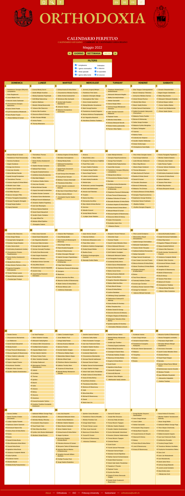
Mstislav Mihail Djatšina (40, 221)
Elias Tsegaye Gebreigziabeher (143, 89)
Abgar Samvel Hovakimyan (141, 257)
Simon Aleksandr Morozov (116, 246)
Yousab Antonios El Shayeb (142, 434)
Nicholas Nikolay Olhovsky (41, 420)
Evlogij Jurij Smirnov (13, 167)
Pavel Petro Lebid (88, 164)
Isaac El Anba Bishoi (114, 277)
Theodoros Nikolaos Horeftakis (168, 446)
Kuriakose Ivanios (138, 334)
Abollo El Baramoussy (165, 272)
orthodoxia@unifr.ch (130, 493)
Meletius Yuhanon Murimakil (66, 180)
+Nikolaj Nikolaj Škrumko (166, 288)
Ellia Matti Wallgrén (39, 178)
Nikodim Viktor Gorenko (165, 260)
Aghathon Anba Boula (115, 367)
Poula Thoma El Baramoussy (117, 195)
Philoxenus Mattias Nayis (65, 353)
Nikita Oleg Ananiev (164, 96)
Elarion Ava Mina (88, 198)
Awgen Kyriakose (12, 164)
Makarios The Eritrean (140, 188)
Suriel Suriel (112, 364)
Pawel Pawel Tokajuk (165, 358)
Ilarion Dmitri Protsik (13, 108)
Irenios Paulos (37, 120)
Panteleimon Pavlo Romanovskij (17, 158)
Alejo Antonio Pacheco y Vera (16, 265)
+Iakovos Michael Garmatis (141, 293)
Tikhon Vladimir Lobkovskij (15, 356)
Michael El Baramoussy (90, 396)
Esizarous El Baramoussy (91, 438)
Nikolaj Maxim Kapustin (140, 431)
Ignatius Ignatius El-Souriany (117, 324)
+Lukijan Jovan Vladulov (90, 216)
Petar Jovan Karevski (39, 234)
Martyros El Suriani (164, 282)
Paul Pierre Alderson (139, 277)
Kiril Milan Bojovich (13, 191)
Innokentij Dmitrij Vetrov (115, 261)
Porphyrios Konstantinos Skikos (168, 449)
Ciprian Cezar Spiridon (14, 188)
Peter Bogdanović (12, 94)
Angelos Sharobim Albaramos (117, 280)
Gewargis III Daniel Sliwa (116, 351)
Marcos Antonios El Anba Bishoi (143, 263)
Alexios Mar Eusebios (39, 111)
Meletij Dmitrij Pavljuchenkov (117, 164)
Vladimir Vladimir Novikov (91, 347)
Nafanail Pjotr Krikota (39, 169)
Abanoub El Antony (139, 437)
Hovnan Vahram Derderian (166, 167)
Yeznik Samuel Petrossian (116, 447)
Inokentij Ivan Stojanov (140, 138)
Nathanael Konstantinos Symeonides (65, 164)
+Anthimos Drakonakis (65, 290)
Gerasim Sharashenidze (166, 89)
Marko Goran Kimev (114, 271)
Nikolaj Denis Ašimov (114, 175)
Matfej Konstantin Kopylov (166, 434)
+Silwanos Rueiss (113, 226)
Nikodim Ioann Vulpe (13, 185)
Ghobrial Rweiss (163, 355)
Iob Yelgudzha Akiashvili (90, 117)
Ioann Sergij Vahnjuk (139, 337)
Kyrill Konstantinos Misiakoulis (16, 111)
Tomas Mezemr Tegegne (115, 423)
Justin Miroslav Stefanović (141, 161)
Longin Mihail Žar (38, 218)
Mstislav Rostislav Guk (90, 420)
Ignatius (35, 379)
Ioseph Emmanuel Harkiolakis (167, 237)
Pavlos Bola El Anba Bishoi (141, 443)
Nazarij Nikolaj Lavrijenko (15, 276)
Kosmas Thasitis (113, 240)
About (48, 493)
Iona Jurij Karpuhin (64, 413)
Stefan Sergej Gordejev (140, 122)
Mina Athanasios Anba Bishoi (16, 443)
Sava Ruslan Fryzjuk (13, 115)
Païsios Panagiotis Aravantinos (17, 198)
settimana (93, 53)
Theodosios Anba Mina (65, 183)
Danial (85, 399)
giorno (78, 53)
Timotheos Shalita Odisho (41, 181)
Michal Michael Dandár (14, 173)
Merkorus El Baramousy (90, 387)
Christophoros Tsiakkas (165, 285)
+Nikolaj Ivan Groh (164, 474)
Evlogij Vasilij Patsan (64, 340)
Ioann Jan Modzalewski (165, 455)
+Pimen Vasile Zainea (165, 111)
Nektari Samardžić (114, 100)
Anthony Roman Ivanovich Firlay (143, 287)
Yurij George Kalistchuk (140, 158)
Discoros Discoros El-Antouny (117, 312)
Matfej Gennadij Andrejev (116, 97)
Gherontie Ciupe (113, 237)
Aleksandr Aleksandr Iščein (66, 416)
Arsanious (36, 398)
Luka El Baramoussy (139, 446)
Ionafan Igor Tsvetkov (114, 342)
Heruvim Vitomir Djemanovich (142, 348)
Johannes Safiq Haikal (90, 337)
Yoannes (136, 131)
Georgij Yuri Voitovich (140, 290)
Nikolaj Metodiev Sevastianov (92, 105)
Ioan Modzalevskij (164, 458)
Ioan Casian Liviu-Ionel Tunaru (117, 249)
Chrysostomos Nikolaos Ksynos (68, 92)
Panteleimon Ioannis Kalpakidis (42, 268)
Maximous (61, 274)
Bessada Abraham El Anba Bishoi (118, 201)
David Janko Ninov (164, 461)
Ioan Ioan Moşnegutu (39, 206)
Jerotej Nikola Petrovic (90, 213)
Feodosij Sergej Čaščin (90, 170)
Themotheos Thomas (14, 179)
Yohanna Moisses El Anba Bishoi (143, 191)
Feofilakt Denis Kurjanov (40, 347)
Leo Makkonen (12, 340)
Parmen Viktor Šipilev (115, 129)
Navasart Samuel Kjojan (90, 362)
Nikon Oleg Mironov (139, 164)
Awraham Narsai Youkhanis (141, 201)
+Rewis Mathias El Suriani (15, 118)
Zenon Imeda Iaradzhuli (90, 102)
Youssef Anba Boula (13, 446)
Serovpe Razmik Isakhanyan (92, 359)
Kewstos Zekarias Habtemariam (118, 435)
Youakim (85, 195)
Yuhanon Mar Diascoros (40, 108)
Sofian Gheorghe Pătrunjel (66, 254)
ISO (74, 493)
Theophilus (136, 355)
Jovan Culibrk (137, 421)
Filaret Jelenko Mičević (65, 194)
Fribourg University (90, 493)
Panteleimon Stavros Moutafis (92, 416)
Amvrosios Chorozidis (165, 348)
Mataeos (136, 351)
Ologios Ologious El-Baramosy (117, 316)
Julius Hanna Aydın (13, 246)
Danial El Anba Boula (14, 440)
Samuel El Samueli (114, 413)
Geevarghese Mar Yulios (90, 99)
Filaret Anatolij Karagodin (65, 248)
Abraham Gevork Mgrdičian (116, 454)
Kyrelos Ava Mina (113, 472)
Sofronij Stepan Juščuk (165, 102)
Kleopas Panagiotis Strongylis (16, 201)
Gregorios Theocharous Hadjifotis (93, 161)
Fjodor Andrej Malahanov (65, 420)
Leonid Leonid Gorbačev (166, 468)
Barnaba (110, 181)
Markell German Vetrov (115, 334)
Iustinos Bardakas (113, 292)
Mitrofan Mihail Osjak (64, 359)
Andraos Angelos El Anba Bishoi (17, 182)
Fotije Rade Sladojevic (65, 265)
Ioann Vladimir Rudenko (90, 167)
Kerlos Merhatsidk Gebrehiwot (117, 432)
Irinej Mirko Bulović (38, 264)
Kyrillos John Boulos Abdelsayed (43, 432)
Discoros (35, 395)
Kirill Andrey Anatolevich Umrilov (168, 173)
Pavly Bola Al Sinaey (114, 286)
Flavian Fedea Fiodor (39, 356)
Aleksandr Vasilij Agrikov (141, 245)
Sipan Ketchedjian (13, 359)
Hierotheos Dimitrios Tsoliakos (92, 120)
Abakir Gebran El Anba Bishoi (67, 283)
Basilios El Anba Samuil (140, 176)
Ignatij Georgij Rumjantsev (15, 176)
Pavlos (9, 434)
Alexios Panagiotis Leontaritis (167, 337)
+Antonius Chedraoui (89, 441)
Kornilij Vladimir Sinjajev (65, 350)
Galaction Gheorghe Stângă (91, 96)
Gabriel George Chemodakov (142, 241)
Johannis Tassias (63, 107)
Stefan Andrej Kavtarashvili (66, 96)
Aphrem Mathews (38, 102)
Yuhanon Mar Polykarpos (65, 234)
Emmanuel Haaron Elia (14, 427)
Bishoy (35, 392)
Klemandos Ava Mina (89, 201)
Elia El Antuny (162, 275)
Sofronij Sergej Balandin (40, 416)
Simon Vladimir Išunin (64, 429)
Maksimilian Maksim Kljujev (66, 356)
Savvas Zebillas (12, 413)
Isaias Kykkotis (12, 455)
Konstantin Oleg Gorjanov (41, 423)
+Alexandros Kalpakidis (165, 378)
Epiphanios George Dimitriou (142, 198)
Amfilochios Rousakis (165, 440)
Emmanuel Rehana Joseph (166, 263)
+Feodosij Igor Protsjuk (14, 279)
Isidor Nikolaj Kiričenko (115, 154)
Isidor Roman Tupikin (165, 164)
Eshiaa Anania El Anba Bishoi (67, 89)
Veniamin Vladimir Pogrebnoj (42, 202)
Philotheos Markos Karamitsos (67, 362)
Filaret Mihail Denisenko (115, 348)
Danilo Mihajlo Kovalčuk (40, 92)
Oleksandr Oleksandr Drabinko (168, 99)
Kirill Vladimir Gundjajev (115, 252)
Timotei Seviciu (12, 334)
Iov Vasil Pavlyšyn (38, 334)
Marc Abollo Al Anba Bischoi (91, 204)
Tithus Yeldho (37, 158)
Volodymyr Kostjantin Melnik (167, 257)
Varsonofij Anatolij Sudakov (166, 234)
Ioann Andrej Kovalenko (90, 179)
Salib (84, 390)
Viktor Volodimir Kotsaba (40, 337)
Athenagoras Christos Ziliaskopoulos (39, 366)
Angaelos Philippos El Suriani (167, 243)
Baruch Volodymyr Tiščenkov (142, 92)
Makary (135, 440)
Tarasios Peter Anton (165, 182)
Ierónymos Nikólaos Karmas (142, 96)
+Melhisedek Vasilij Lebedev (117, 379)
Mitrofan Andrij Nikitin (114, 119)
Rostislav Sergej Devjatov (15, 243)
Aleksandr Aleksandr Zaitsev (117, 255)
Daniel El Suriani (138, 179)
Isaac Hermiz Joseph (89, 234)
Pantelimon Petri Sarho (90, 92)
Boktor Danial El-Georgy (115, 309)
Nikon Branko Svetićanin (65, 426)
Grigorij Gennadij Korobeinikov (42, 190)
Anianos (85, 154)
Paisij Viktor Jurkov (89, 243)
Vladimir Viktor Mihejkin (115, 376)
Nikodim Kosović (88, 210)
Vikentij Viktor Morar (139, 102)
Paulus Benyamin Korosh (166, 188)
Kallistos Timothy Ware (65, 365)
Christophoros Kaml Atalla (141, 147)
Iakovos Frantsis (63, 347)
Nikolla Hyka (87, 182)
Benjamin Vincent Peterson (116, 234)
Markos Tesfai (137, 134)
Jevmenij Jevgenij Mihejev (91, 89)
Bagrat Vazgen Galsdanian (166, 92)
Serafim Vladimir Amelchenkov (16, 371)
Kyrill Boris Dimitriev (89, 381)
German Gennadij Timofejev (41, 249)
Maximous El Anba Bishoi (116, 358)
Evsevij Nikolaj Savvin (39, 89)
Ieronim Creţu (37, 271)
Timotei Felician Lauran (14, 273)
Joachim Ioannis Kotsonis (91, 334)
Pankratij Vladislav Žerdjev (141, 280)
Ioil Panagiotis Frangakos (116, 258)
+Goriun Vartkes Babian (165, 105)
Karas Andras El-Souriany (116, 303)
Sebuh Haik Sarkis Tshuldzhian (92, 371)
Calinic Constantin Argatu (66, 334)
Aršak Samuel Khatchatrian (141, 108)
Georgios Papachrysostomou (117, 158)
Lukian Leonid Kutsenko (90, 176)
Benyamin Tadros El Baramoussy (68, 446)
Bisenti (35, 382)
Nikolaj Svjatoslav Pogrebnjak (42, 96)
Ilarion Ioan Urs (87, 402)
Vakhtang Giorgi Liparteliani (116, 295)
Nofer (34, 386)
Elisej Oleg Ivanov (164, 240)
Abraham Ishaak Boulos (40, 435)
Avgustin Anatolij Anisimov (41, 172)
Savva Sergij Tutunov (89, 173)
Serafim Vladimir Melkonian (141, 141)
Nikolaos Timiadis (163, 372)
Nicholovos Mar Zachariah (66, 99)
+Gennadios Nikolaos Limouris (117, 327)
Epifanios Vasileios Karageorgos (93, 246)
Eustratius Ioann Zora (115, 223)
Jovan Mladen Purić (13, 97)
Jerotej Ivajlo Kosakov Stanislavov (64, 103)
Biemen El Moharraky (140, 119)
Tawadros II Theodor (114, 466)
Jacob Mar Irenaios (114, 167)
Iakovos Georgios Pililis (14, 195)
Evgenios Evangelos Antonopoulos (13, 269)
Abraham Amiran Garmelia (41, 261)
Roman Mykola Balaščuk (40, 209)
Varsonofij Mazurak (114, 373)
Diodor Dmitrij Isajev (139, 144)
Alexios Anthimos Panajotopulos (93, 114)
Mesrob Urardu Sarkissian (15, 100)
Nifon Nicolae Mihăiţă (39, 117)
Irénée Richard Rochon (140, 99)
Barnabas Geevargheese (65, 158)
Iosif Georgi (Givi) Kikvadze (66, 173)
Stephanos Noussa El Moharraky (118, 192)
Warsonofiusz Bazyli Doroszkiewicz (139, 237)
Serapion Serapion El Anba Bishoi (139, 270)
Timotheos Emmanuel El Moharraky (115, 188)
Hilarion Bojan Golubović (141, 167)
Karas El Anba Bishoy (115, 289)
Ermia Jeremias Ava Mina (66, 277)
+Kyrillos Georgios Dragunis (142, 207)
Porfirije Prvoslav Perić (65, 459)
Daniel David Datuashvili (40, 212)
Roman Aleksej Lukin (64, 287)
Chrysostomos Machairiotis (15, 337)
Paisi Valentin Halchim (40, 353)
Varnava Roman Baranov (116, 268)
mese (107, 53)
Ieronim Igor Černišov (140, 283)
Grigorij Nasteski (12, 207)
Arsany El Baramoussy (65, 251)
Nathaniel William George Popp (42, 413)
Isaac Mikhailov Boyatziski (166, 375)
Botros (135, 274)
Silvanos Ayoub (12, 461)
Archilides (36, 373)
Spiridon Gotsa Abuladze (90, 413)
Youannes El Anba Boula (166, 176)
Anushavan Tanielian (13, 365)
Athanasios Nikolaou (39, 258)
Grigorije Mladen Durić (40, 350)
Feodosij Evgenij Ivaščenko (116, 345)
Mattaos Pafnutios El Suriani (117, 198)
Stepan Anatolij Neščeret (166, 246)
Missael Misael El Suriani (15, 154)
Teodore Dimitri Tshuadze (141, 248)
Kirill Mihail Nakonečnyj (40, 99)
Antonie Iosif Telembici (90, 191)
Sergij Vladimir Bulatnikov (66, 462)
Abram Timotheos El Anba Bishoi (143, 266)
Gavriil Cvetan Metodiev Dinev (117, 243)
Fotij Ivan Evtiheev (88, 237)
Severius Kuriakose (13, 161)
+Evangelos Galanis (39, 224)
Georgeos (61, 271)
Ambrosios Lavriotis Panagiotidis (93, 185)
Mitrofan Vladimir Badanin (166, 158)
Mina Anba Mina (88, 393)
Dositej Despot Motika (90, 249)
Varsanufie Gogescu (89, 350)
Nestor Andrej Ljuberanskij (116, 126)
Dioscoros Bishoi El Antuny (41, 114)
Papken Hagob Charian (14, 362)
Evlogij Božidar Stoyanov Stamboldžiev (141, 414)
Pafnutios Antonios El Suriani (67, 443)
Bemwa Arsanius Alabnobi (116, 274)
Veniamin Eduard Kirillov (141, 340)
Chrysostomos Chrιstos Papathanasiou (14, 253)
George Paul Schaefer (115, 161)
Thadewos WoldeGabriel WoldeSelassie (115, 90)
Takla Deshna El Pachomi (141, 173)
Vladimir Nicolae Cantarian (41, 165)
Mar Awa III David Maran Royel (67, 191)
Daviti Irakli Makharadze (90, 188)
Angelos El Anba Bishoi (115, 361)
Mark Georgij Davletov (90, 108)
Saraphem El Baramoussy (166, 269)
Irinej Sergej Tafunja (13, 237)
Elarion (135, 358)
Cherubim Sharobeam (140, 182)
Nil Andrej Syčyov (163, 431)
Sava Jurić (161, 452)
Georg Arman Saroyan (65, 177)
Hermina (85, 207)
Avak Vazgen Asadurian (40, 255)
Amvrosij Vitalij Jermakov (40, 243)
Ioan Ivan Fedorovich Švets (91, 344)
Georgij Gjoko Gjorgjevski (15, 240)
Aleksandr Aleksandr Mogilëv (117, 94)
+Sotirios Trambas (164, 381)
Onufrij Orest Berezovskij (40, 252)
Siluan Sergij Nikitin (164, 421)
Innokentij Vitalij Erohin (90, 353)
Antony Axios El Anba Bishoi (16, 431)
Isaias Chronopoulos (114, 220)
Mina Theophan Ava (114, 306)
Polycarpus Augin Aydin (165, 340)
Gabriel (35, 370)
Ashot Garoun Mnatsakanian (117, 264)
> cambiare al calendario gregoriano (105, 42)
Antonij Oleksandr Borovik (116, 122)
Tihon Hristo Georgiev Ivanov (142, 154)
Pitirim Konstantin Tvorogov (91, 340)
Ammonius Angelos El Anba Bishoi (64, 439)
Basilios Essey (87, 252)
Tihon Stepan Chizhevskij (166, 427)
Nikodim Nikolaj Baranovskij (41, 105)
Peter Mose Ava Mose (39, 429)
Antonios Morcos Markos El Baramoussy (65, 450)
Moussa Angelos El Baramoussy (118, 213)
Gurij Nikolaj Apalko (64, 237)
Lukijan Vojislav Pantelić (14, 421)
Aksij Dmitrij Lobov (88, 158)
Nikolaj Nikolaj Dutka (64, 161)
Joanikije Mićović (163, 266)
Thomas (35, 376)
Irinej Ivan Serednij (13, 170)
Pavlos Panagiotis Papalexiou (167, 154)
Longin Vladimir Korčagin (91, 368)
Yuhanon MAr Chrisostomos (41, 344)
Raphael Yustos (113, 116)
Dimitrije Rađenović (39, 362)
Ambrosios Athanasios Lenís (92, 240)
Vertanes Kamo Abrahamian (41, 196)
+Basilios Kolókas (138, 204)
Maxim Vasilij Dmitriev (140, 105)
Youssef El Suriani (88, 435)
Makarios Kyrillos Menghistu (142, 125)
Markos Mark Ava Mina (115, 283)
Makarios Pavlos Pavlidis (141, 116)
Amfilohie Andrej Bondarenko (42, 175)
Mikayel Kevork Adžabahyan (41, 199)
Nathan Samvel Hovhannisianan (93, 365)
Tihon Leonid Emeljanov (140, 234)
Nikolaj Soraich (12, 347)
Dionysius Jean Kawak (165, 161)
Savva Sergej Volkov (114, 103)
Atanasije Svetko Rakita (90, 260)
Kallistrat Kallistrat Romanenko (142, 251)
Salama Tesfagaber (139, 128)
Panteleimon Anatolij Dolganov (92, 111)
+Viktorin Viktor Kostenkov (166, 291)
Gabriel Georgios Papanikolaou (67, 257)
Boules (135, 361)
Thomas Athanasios (39, 123)
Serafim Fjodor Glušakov (40, 215)
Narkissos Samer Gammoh (15, 424)
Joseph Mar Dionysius (115, 416)
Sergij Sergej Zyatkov (14, 204)
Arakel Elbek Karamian (115, 460)
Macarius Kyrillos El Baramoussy (68, 280)
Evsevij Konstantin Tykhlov (41, 401)
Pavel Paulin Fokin (38, 426)
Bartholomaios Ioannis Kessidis (168, 369)
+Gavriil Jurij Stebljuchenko (166, 108)
